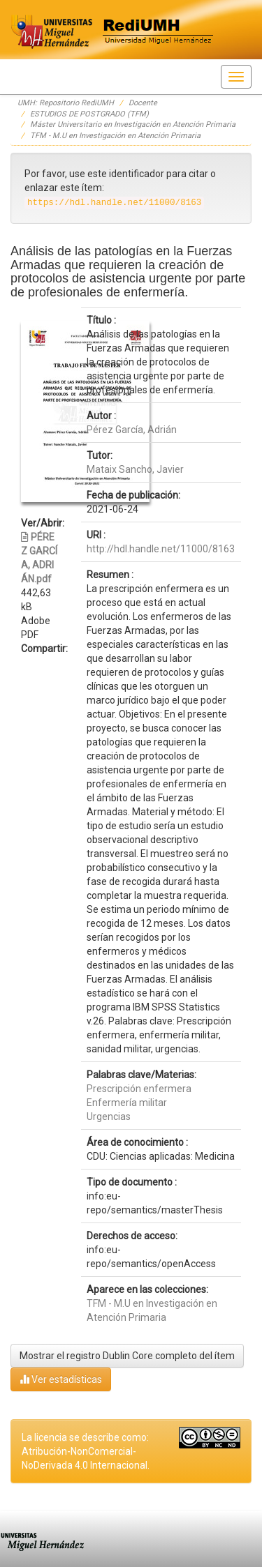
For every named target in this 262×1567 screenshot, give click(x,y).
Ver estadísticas (61, 1379)
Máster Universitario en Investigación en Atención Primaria (132, 124)
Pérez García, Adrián (132, 429)
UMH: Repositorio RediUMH (65, 102)
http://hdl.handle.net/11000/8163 (161, 548)
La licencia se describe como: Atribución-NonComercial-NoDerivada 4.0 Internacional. (86, 1451)
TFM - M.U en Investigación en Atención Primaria (115, 135)
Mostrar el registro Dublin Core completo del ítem (127, 1355)
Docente (143, 102)
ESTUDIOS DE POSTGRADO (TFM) (89, 114)
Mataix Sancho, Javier (135, 469)
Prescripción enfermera (139, 1088)
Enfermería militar (127, 1102)
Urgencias (109, 1116)
